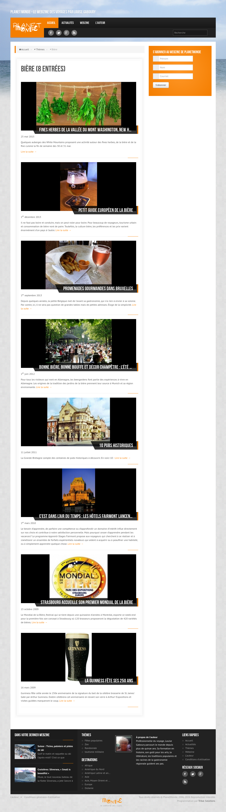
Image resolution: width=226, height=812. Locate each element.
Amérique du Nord (95, 769)
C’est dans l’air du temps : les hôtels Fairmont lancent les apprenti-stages (86, 516)
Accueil (51, 23)
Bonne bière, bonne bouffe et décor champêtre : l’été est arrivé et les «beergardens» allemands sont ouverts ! (86, 367)
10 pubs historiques (116, 445)
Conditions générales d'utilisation (42, 797)
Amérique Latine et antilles (98, 773)
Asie (87, 776)
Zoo (87, 744)
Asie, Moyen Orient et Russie (98, 780)
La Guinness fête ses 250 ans (109, 680)
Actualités (68, 23)
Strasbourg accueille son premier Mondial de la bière (87, 602)
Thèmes (40, 49)
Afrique (89, 765)
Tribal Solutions (206, 800)
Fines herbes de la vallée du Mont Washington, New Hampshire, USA (86, 129)
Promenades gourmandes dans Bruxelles (98, 288)
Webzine (84, 23)
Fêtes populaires (93, 740)
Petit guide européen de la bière (106, 210)
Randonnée (91, 748)
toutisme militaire (94, 751)
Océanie (89, 788)
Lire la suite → (29, 151)
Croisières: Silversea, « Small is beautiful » (54, 771)
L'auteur (100, 23)
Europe (88, 784)
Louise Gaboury (27, 27)
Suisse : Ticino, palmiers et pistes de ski (55, 748)
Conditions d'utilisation (197, 759)
